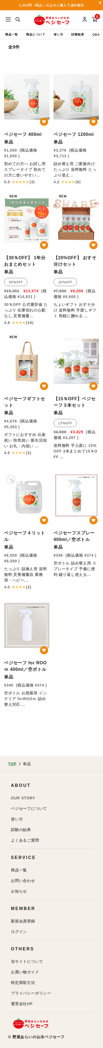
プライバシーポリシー (31, 993)
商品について (35, 34)
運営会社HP (22, 1004)
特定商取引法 (23, 982)
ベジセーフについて (29, 808)
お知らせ (19, 891)
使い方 (58, 34)
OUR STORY (23, 798)
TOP (12, 764)
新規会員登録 (23, 921)
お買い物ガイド (25, 972)
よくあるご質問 (25, 840)
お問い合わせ (23, 881)
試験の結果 (21, 830)
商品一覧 (11, 34)
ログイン (19, 932)
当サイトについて (27, 961)
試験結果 (77, 34)
